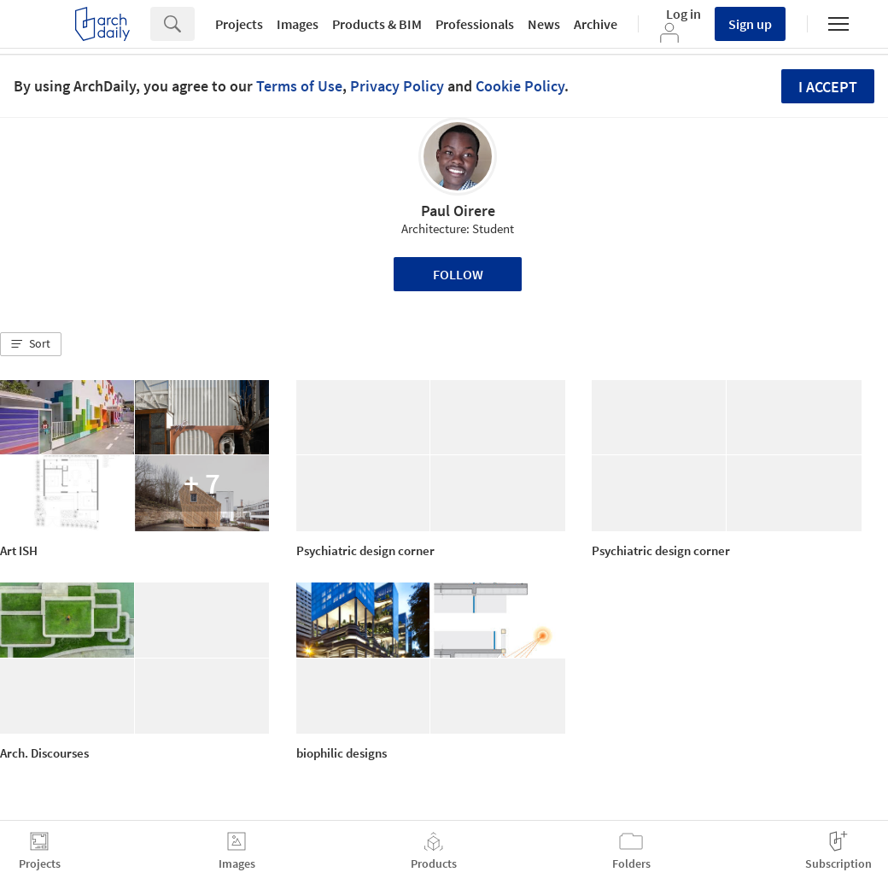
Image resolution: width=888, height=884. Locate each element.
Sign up (750, 23)
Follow (458, 274)
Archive (595, 24)
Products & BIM (377, 24)
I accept (827, 87)
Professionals (474, 24)
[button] (30, 344)
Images (297, 24)
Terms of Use (299, 86)
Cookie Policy (520, 86)
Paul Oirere (458, 210)
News (544, 24)
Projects (239, 24)
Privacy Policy (397, 86)
